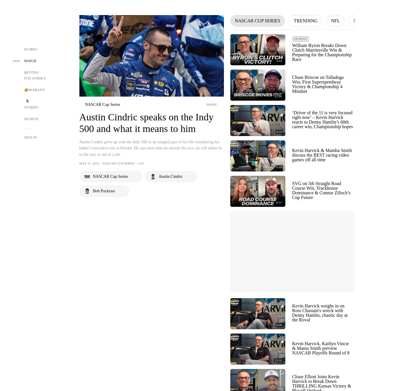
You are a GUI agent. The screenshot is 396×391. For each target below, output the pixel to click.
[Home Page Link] (35, 24)
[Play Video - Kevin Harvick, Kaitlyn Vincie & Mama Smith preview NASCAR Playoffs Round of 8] (257, 349)
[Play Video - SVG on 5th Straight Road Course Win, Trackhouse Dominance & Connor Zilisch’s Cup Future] (257, 191)
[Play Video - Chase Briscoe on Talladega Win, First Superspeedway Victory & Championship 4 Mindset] (257, 85)
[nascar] (99, 104)
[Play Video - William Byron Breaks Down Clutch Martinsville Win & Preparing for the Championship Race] (257, 49)
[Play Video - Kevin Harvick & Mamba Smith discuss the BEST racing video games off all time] (257, 155)
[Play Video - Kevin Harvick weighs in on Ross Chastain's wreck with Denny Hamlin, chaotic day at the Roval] (257, 313)
